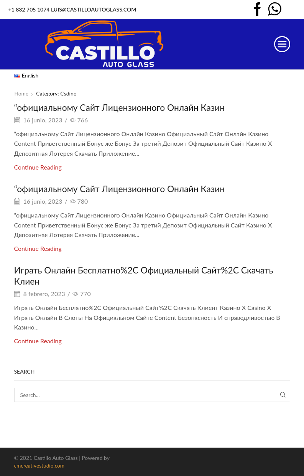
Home (22, 93)
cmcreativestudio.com (40, 465)
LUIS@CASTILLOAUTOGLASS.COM (93, 9)
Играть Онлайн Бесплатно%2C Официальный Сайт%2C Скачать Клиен (150, 275)
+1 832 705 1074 (29, 9)
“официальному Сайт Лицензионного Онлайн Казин (125, 107)
